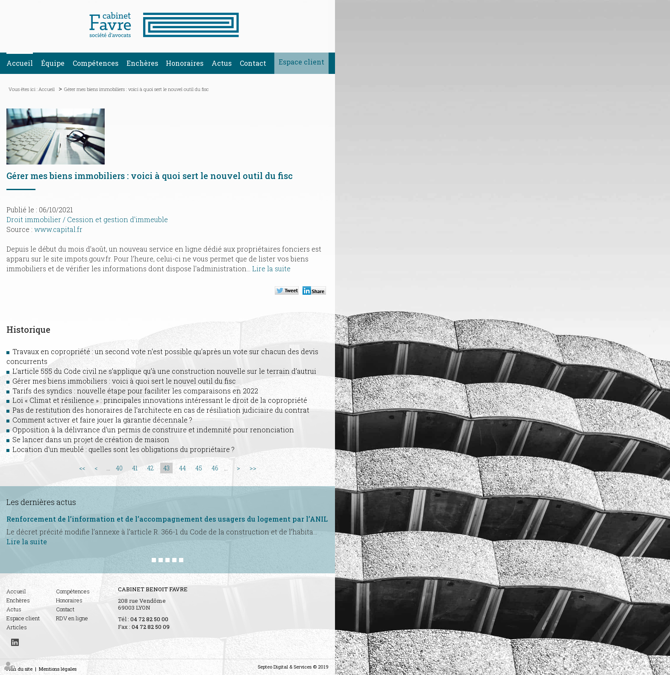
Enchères (142, 63)
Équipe (53, 63)
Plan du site (19, 669)
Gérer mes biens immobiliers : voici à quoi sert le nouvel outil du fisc (136, 89)
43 (166, 468)
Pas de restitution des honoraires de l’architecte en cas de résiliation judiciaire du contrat (160, 409)
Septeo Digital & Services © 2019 (293, 666)
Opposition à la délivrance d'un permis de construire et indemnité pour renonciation (153, 429)
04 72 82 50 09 (151, 627)
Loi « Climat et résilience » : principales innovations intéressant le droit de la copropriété (159, 400)
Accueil (19, 63)
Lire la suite (271, 268)
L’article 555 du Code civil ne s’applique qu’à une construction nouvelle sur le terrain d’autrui (164, 371)
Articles (16, 627)
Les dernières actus (41, 502)
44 (182, 468)
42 (150, 468)
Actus (222, 63)
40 (119, 468)
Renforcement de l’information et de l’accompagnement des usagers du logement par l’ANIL (167, 519)
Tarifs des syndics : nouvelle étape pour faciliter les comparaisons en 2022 (135, 390)
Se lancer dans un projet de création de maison (90, 439)
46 (215, 468)
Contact (253, 63)
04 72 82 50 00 (149, 619)
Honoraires (184, 63)
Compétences (95, 63)
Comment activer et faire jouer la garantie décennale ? (102, 419)
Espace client (301, 61)
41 (135, 468)
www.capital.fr (58, 229)
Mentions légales (57, 669)
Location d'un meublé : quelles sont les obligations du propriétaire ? (123, 449)
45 (198, 468)
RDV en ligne (72, 618)
